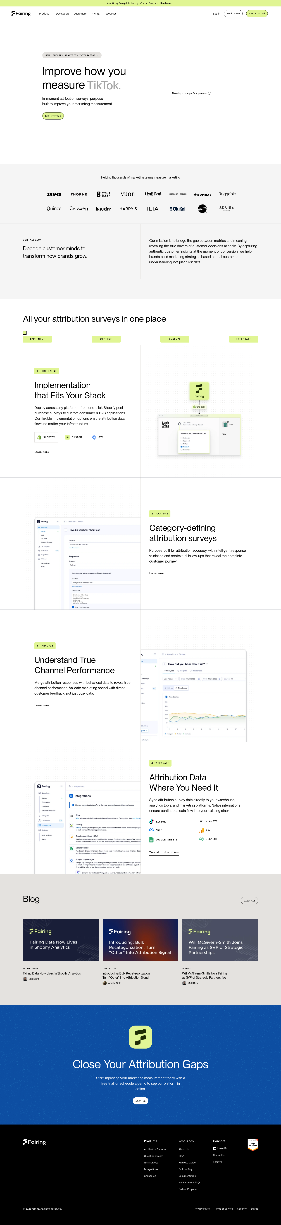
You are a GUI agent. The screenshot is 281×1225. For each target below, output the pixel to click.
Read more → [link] (167, 3)
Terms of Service (223, 1208)
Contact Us (219, 1155)
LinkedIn (222, 1148)
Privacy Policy (202, 1208)
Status (254, 1208)
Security (242, 1208)
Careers (217, 1161)
